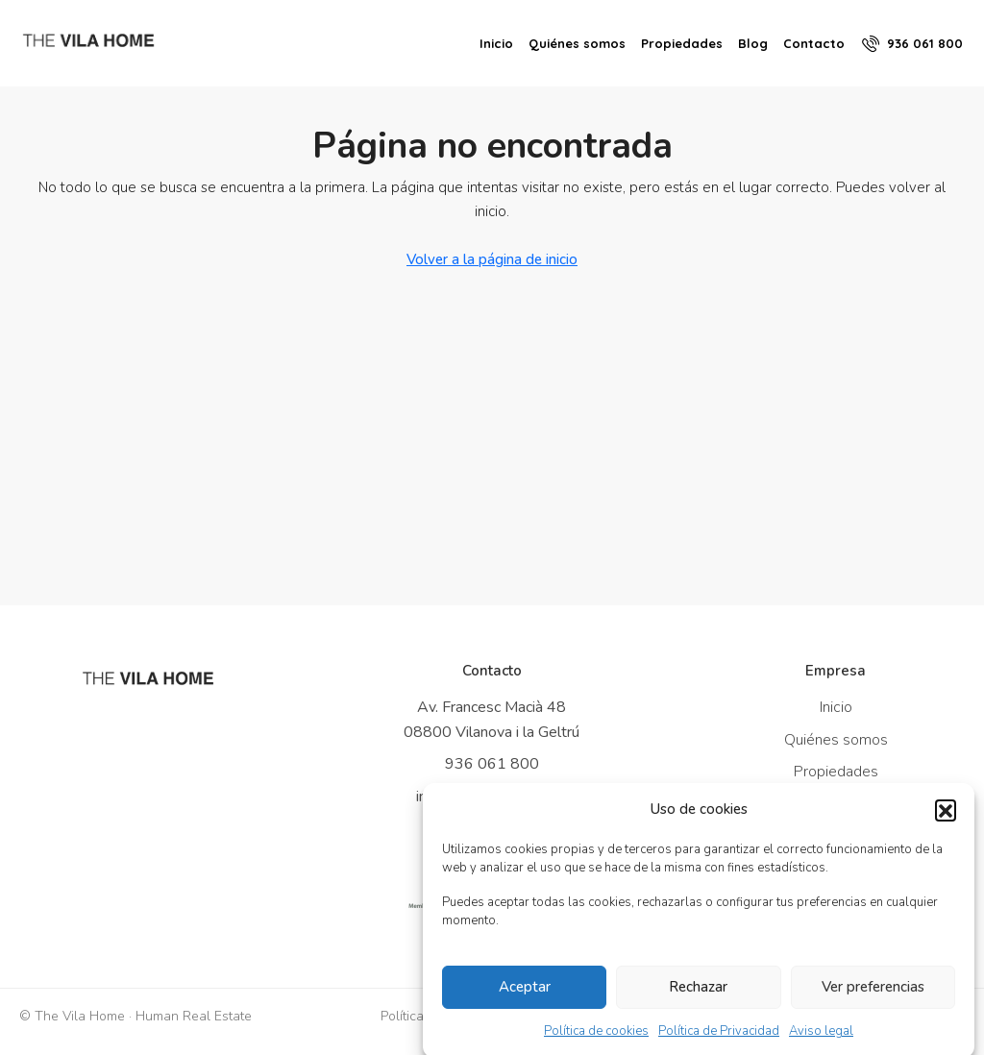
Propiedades (682, 43)
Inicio (496, 43)
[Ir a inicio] (148, 678)
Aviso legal (821, 1038)
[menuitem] (912, 43)
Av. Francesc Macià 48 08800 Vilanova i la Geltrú (491, 720)
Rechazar (698, 995)
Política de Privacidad (718, 1038)
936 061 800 (492, 763)
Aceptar (525, 995)
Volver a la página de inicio (492, 259)
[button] (945, 817)
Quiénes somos (577, 43)
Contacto (814, 43)
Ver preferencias (873, 995)
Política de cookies (596, 1038)
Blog (753, 43)
